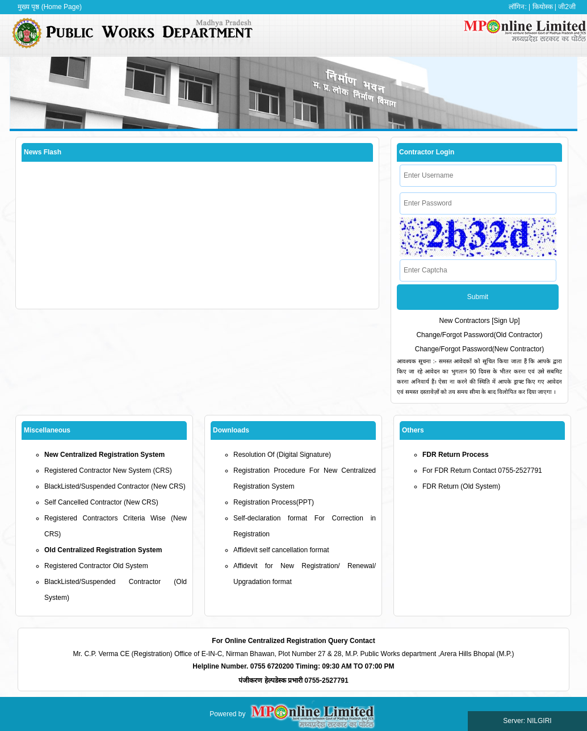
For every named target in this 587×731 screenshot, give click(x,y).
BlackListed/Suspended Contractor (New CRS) (115, 486)
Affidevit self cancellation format (281, 550)
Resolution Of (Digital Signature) (282, 455)
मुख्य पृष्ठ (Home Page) (50, 7)
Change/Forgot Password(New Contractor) (479, 349)
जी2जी (567, 7)
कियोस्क (543, 7)
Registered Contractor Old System (96, 566)
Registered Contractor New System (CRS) (108, 470)
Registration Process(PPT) (273, 502)
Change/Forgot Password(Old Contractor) (479, 335)
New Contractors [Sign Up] (479, 321)
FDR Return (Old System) (461, 486)
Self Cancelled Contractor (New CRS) (101, 502)
